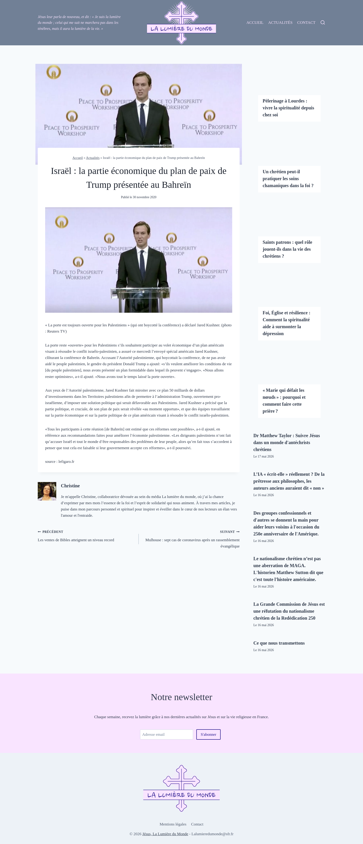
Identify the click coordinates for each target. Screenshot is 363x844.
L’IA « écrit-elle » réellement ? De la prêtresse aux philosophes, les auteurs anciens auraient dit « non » (289, 481)
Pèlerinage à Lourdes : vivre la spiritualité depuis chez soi (288, 107)
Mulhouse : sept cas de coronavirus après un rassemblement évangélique (191, 538)
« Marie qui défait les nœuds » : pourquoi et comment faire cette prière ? (284, 401)
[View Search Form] (322, 22)
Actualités (280, 22)
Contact (306, 22)
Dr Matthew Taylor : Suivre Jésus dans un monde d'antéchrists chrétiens (286, 442)
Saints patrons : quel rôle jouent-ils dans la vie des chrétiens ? (287, 249)
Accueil (255, 22)
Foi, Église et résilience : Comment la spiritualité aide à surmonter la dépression (286, 323)
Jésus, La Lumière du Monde (165, 834)
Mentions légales (173, 824)
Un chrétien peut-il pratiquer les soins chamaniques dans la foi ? (288, 178)
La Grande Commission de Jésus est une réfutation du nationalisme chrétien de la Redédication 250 (289, 611)
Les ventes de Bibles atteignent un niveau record (86, 535)
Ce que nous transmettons (279, 643)
